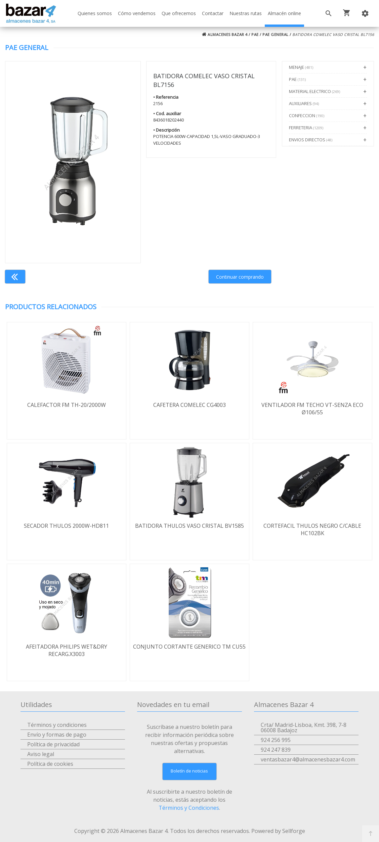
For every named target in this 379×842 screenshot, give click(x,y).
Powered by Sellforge (278, 831)
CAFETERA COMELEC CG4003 (189, 405)
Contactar (212, 13)
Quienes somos (95, 13)
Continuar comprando (240, 277)
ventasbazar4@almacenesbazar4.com (308, 759)
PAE (255, 34)
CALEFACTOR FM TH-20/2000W (66, 405)
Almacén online (284, 13)
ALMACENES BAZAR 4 (225, 34)
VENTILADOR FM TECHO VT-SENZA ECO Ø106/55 (312, 408)
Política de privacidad (53, 744)
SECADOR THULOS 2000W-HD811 (66, 525)
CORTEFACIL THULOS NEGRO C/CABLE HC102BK (312, 529)
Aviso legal (40, 754)
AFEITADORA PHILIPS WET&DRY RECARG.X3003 (66, 650)
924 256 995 (276, 740)
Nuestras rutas (245, 13)
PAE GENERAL (275, 34)
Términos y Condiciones (189, 807)
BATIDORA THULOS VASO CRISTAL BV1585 (189, 525)
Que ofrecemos (179, 13)
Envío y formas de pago (56, 734)
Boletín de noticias (189, 771)
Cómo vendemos (137, 13)
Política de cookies (50, 763)
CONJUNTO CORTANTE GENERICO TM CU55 (189, 646)
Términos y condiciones (57, 725)
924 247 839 (276, 749)
